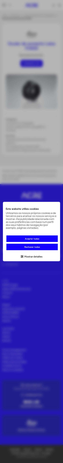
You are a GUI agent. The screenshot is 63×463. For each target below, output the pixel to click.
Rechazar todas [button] (32, 247)
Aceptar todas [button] (32, 239)
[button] (31, 256)
